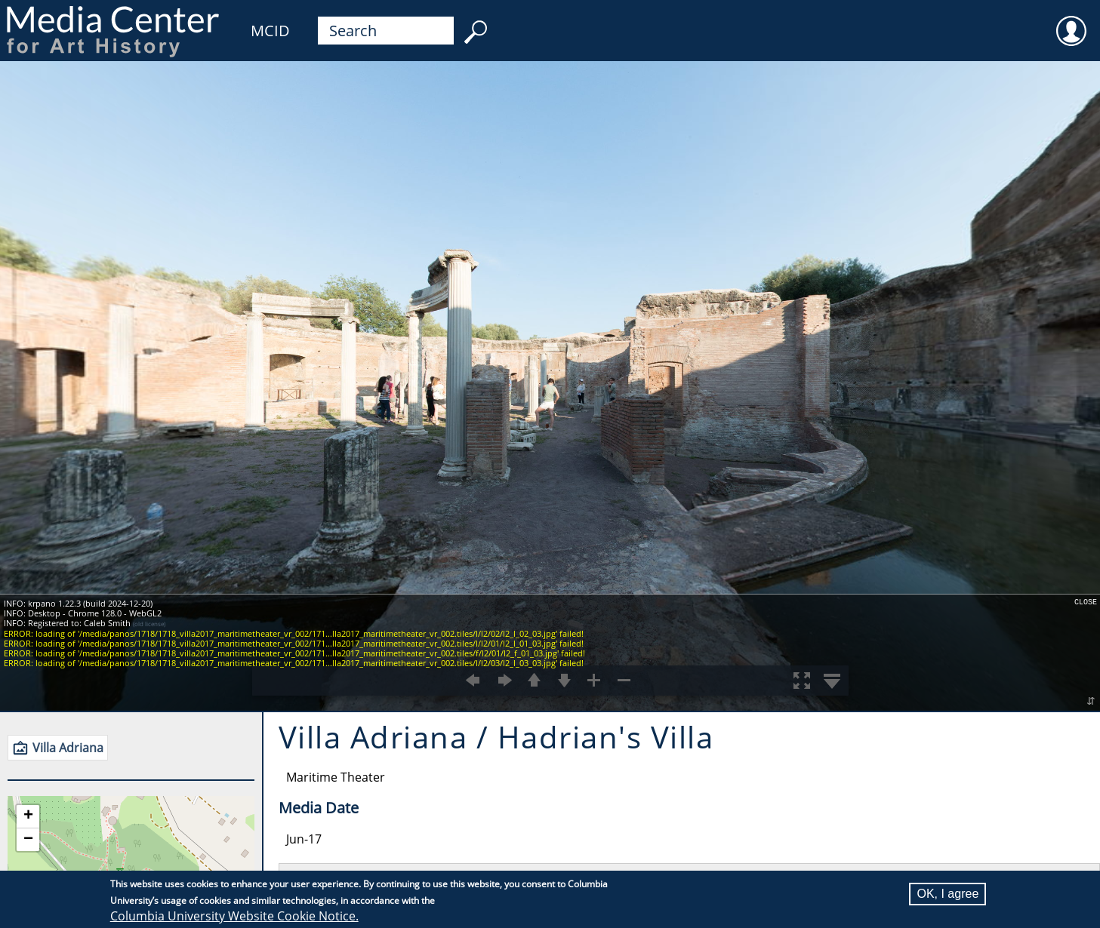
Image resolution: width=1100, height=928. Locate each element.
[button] (28, 816)
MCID (270, 30)
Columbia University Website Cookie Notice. (234, 916)
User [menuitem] (1071, 21)
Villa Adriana (67, 747)
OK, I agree (947, 893)
